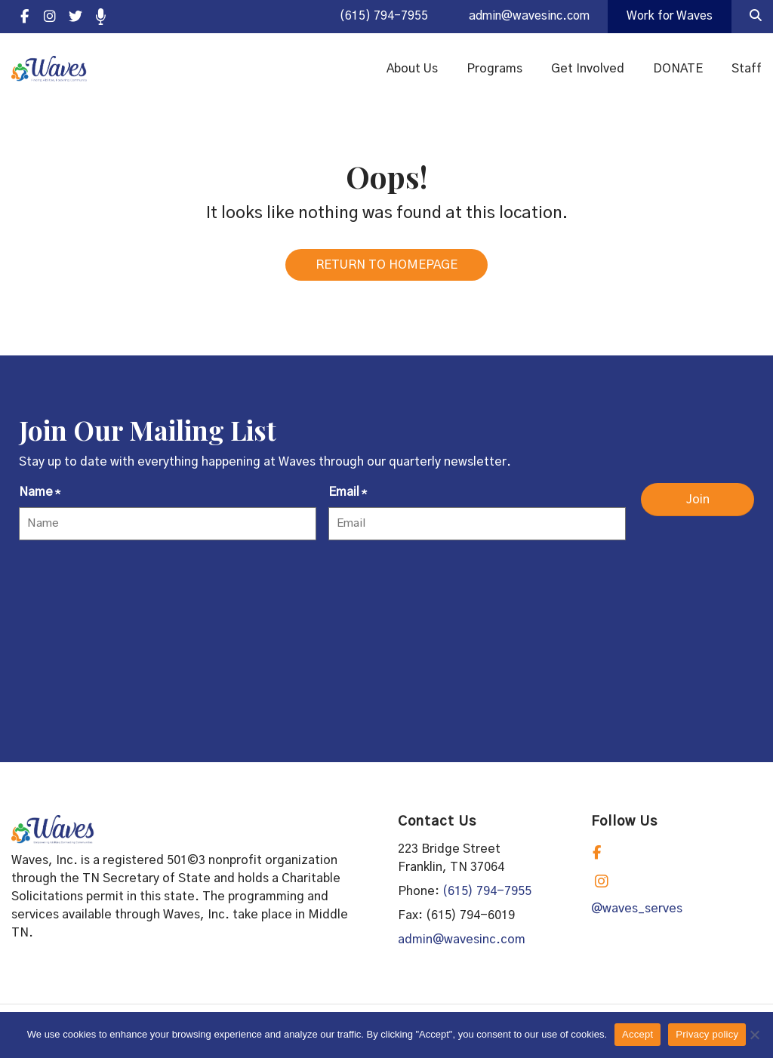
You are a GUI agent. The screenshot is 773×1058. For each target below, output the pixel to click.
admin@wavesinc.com (523, 17)
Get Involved (587, 69)
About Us (412, 69)
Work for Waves (668, 17)
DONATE (678, 69)
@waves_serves (636, 914)
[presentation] (133, 587)
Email (347, 498)
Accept (637, 1034)
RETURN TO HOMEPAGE (386, 270)
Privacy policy (707, 1034)
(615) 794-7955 (373, 17)
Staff (746, 69)
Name (39, 498)
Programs (494, 69)
